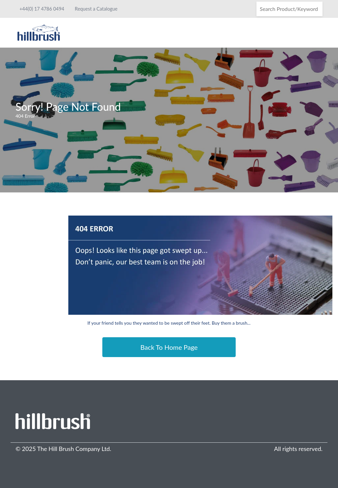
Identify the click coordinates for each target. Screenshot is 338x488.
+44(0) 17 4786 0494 (41, 9)
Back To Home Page (169, 347)
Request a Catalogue (96, 9)
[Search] (289, 9)
